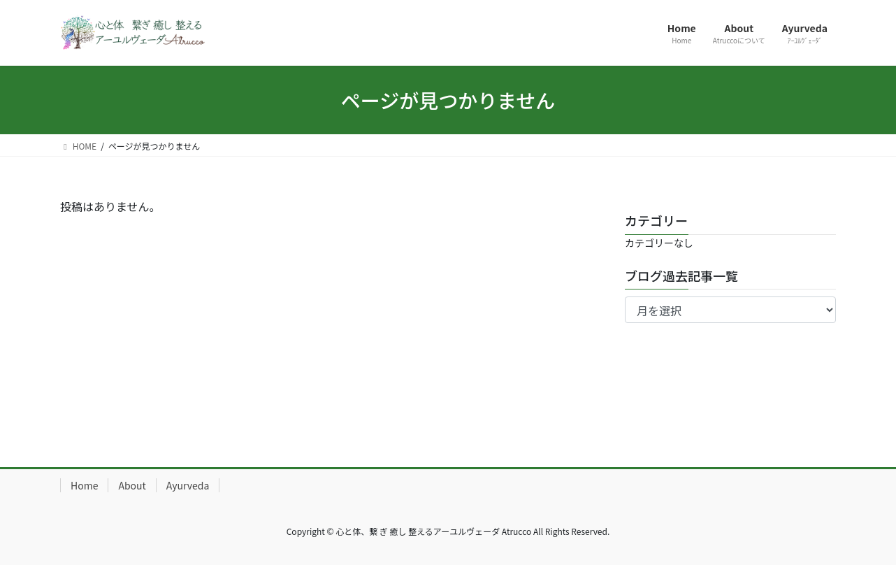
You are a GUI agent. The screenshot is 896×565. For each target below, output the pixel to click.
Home (84, 485)
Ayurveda (187, 485)
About (131, 485)
